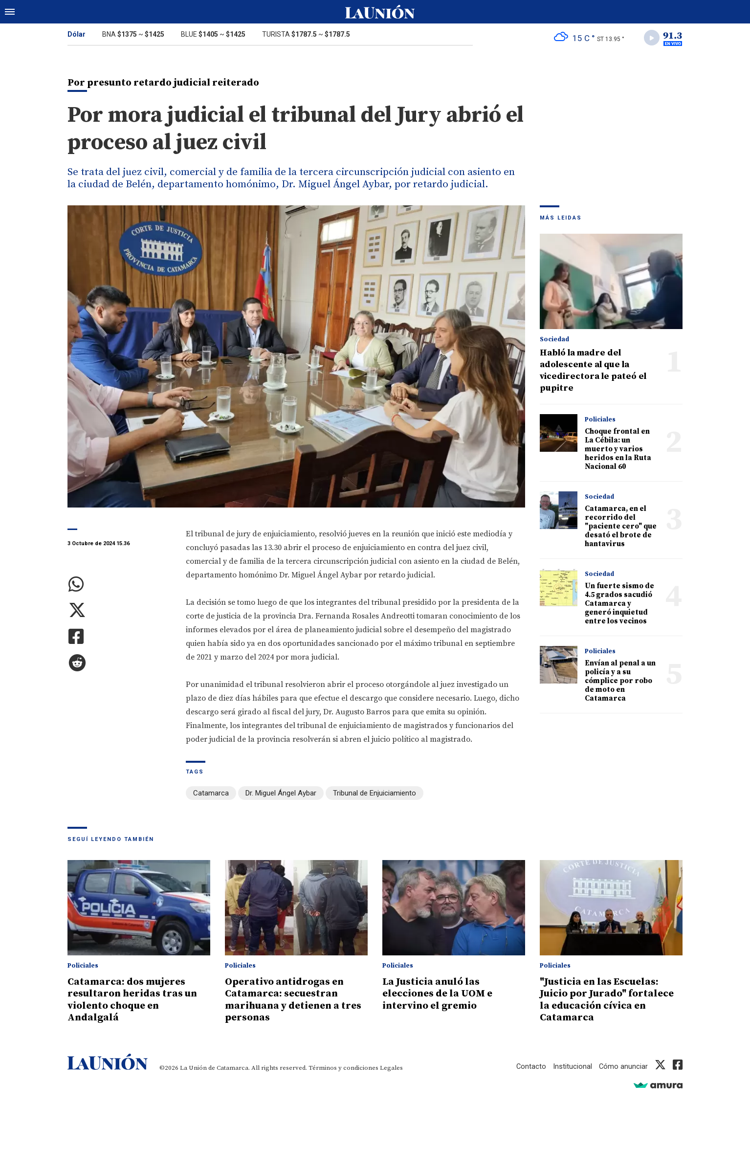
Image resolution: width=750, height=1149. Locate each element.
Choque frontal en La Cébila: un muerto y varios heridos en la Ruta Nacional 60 (618, 450)
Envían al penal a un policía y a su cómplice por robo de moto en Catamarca (620, 682)
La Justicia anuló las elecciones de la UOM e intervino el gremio (440, 993)
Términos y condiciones (343, 1067)
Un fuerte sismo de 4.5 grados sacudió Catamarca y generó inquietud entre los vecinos (619, 604)
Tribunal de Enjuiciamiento (374, 794)
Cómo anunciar (623, 1065)
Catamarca (211, 794)
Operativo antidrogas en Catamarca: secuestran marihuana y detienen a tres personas (286, 999)
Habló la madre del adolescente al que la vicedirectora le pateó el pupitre (593, 371)
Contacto (530, 1065)
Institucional (572, 1065)
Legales (391, 1067)
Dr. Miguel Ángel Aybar (280, 794)
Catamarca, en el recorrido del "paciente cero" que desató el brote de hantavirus (621, 527)
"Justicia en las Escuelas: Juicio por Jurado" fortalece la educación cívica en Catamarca (609, 999)
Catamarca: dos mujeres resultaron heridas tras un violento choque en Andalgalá (135, 999)
